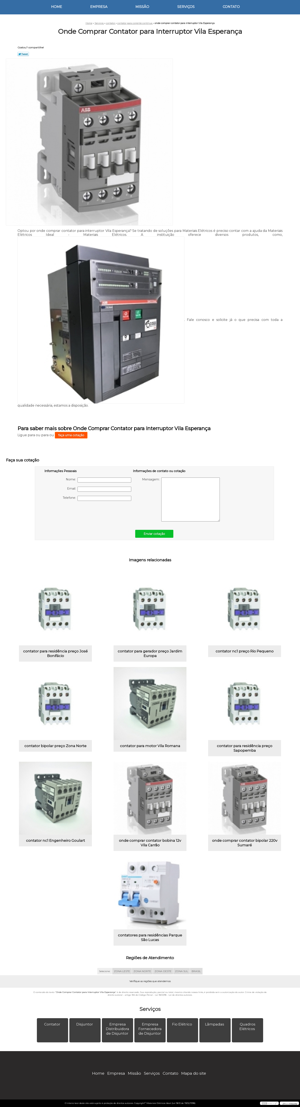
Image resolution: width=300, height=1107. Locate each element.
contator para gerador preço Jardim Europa (150, 653)
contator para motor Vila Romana (150, 746)
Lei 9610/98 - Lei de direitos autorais (173, 995)
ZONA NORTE (142, 971)
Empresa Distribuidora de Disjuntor (117, 1028)
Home (56, 7)
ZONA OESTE (163, 971)
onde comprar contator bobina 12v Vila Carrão (150, 842)
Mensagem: (181, 499)
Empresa (98, 7)
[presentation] (70, 513)
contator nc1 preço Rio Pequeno (245, 651)
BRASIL (196, 971)
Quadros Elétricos (247, 1026)
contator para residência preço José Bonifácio (55, 653)
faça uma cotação (71, 435)
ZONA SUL (181, 971)
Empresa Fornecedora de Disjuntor (150, 1028)
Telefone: (97, 498)
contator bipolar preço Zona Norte (55, 746)
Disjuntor (85, 1024)
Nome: (98, 480)
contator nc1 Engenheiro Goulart (55, 840)
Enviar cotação (154, 534)
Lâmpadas (215, 1024)
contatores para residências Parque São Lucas (150, 937)
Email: (99, 489)
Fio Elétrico (182, 1024)
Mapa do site (193, 1073)
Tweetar (23, 54)
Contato (231, 7)
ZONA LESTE (122, 971)
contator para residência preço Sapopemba (244, 748)
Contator (52, 1024)
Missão (142, 7)
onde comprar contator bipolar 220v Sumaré (244, 842)
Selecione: (104, 971)
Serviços (186, 7)
